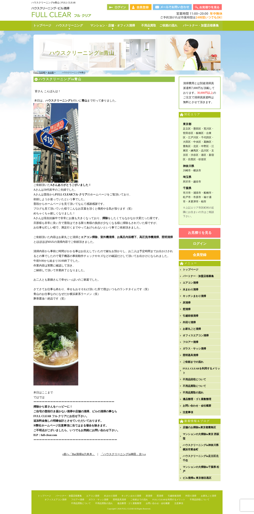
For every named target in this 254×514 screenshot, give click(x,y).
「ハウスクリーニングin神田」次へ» (123, 454)
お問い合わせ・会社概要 (197, 405)
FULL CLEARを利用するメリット (201, 370)
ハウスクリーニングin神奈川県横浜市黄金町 (201, 447)
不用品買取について (194, 385)
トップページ (190, 269)
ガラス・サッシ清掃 (194, 348)
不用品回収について (194, 379)
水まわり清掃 (190, 289)
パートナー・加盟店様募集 (198, 276)
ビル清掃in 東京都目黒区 (197, 477)
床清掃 (186, 302)
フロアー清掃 (190, 341)
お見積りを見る (200, 233)
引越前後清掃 (190, 315)
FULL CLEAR (128, 509)
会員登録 (199, 255)
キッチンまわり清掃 (194, 296)
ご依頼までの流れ (193, 361)
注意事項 (188, 412)
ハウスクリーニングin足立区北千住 (201, 458)
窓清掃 (186, 309)
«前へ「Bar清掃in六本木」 (78, 454)
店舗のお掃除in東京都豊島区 (199, 427)
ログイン (199, 244)
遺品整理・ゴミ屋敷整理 (197, 399)
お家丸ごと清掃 (192, 328)
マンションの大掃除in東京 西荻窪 (201, 436)
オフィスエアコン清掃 (196, 335)
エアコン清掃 (190, 282)
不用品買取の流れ (193, 392)
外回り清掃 (189, 322)
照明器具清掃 (190, 355)
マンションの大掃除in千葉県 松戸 (201, 469)
